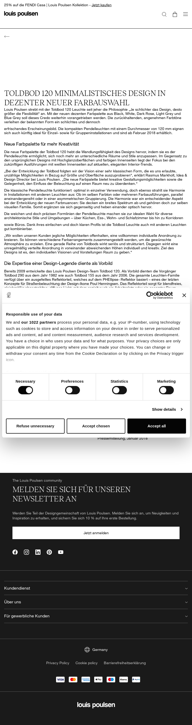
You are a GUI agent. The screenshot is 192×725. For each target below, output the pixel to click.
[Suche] (164, 14)
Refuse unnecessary (35, 426)
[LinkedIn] (37, 552)
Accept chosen (96, 426)
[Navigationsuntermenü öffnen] (184, 17)
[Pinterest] (49, 552)
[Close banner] (184, 295)
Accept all (156, 426)
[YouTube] (60, 552)
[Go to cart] (175, 14)
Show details (164, 409)
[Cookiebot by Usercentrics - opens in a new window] (150, 295)
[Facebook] (15, 552)
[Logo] (21, 17)
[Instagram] (26, 552)
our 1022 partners (38, 322)
